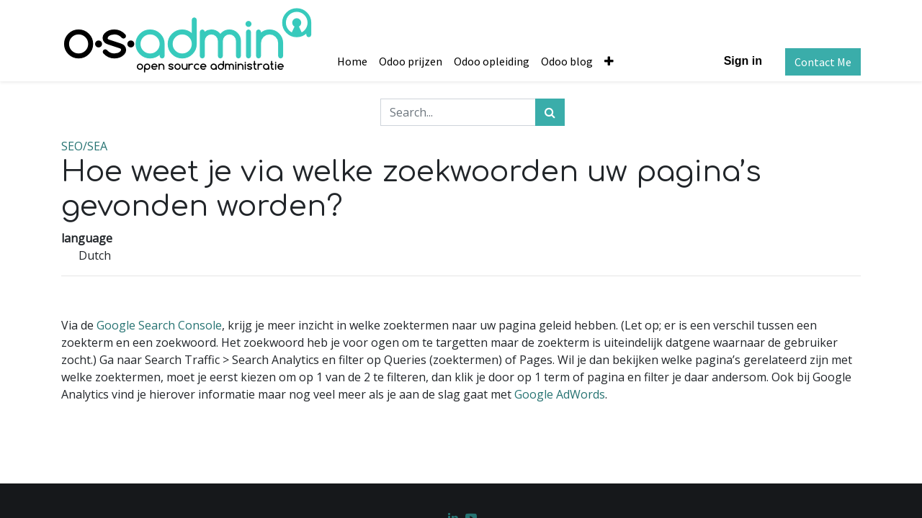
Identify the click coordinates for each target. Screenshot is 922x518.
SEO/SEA (84, 146)
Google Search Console (159, 325)
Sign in (743, 61)
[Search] (550, 112)
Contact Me (823, 62)
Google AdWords (559, 394)
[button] (609, 61)
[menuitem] (352, 61)
